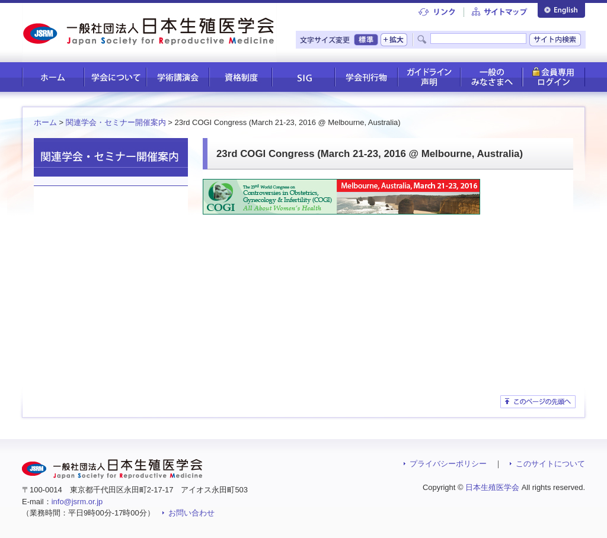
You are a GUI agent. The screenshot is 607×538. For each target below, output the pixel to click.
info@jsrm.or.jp (77, 501)
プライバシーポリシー (448, 463)
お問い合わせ (191, 512)
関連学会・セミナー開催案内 (116, 122)
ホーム (45, 122)
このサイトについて (550, 463)
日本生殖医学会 (492, 487)
